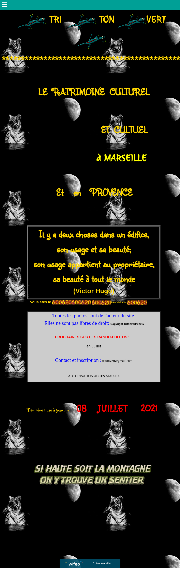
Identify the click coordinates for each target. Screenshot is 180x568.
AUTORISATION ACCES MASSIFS (93, 376)
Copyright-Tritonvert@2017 (127, 323)
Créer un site (102, 563)
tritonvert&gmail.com (117, 361)
